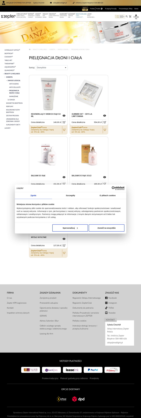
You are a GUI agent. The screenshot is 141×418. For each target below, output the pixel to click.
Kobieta (52, 49)
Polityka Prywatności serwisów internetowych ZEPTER (86, 314)
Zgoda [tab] (33, 195)
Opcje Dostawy (70, 389)
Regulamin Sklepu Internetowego (87, 298)
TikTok (111, 308)
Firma (10, 293)
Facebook (112, 298)
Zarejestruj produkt (48, 298)
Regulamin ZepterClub (82, 303)
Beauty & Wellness (40, 49)
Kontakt (10, 308)
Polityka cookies (79, 321)
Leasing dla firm (46, 334)
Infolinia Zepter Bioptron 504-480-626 (89, 3)
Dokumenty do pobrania (83, 308)
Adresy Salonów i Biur (49, 321)
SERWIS (43, 316)
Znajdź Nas (112, 293)
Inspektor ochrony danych (18, 313)
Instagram (112, 303)
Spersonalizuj (70, 228)
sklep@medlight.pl (60, 3)
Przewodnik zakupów (49, 303)
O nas (9, 298)
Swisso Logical (63, 49)
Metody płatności (71, 361)
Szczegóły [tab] (70, 195)
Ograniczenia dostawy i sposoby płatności (53, 309)
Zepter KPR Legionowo (16, 303)
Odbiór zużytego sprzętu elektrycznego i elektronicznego (53, 327)
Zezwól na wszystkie (107, 228)
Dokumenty (80, 293)
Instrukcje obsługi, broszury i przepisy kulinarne (85, 327)
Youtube (111, 313)
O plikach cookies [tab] (108, 195)
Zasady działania (50, 293)
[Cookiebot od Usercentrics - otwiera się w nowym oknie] (113, 188)
